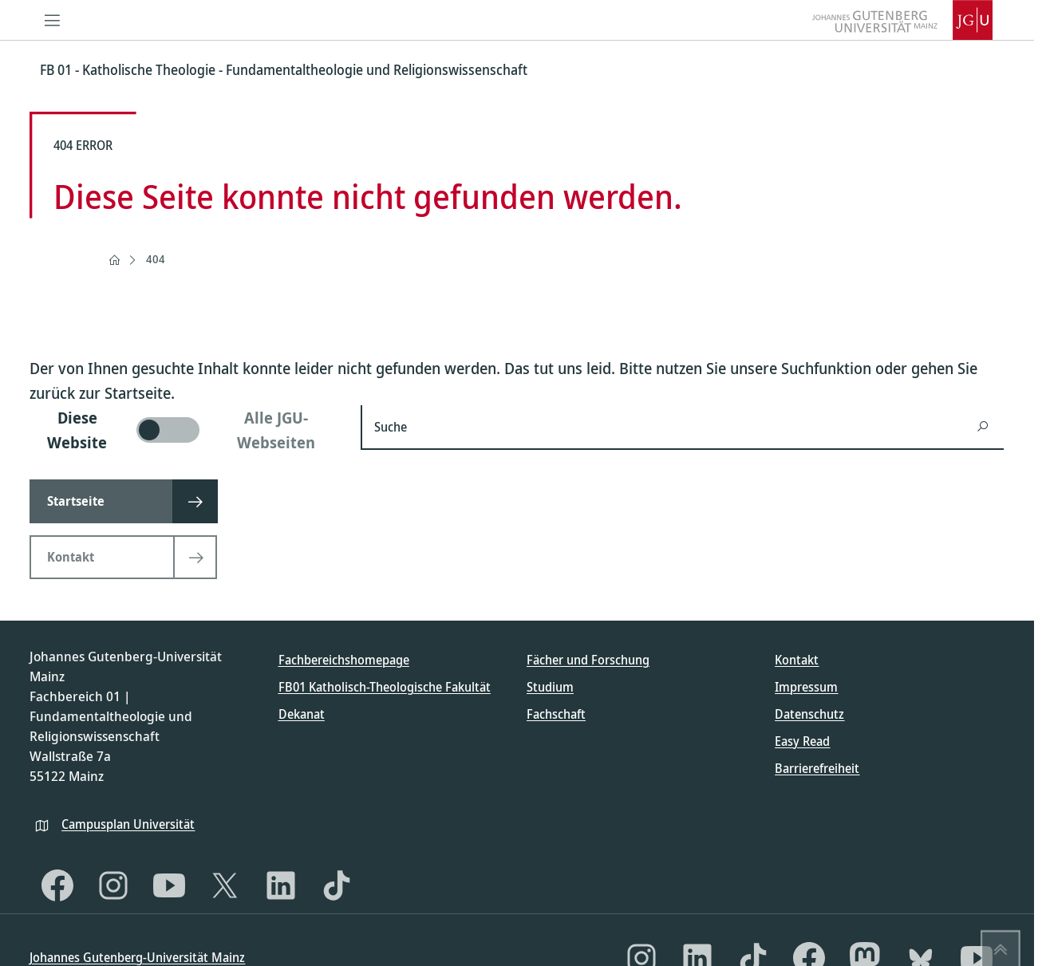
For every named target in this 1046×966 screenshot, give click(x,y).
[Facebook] (57, 885)
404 (155, 258)
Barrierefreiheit (817, 768)
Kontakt (797, 659)
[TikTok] (337, 885)
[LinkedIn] (281, 885)
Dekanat (301, 714)
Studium (550, 687)
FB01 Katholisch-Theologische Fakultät (384, 687)
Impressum (806, 687)
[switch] (185, 430)
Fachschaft (556, 714)
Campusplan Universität (128, 824)
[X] (225, 885)
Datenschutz (809, 714)
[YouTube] (169, 885)
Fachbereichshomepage (343, 659)
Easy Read (802, 741)
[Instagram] (113, 885)
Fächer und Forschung (588, 659)
